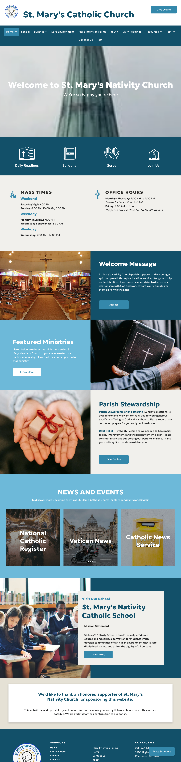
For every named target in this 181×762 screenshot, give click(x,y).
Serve (111, 170)
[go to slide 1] (88, 561)
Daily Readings (27, 170)
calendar (143, 500)
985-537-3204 (143, 717)
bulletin (130, 500)
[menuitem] (11, 32)
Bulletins (69, 170)
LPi (33, 756)
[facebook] (173, 757)
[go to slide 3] (92, 561)
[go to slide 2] (90, 561)
